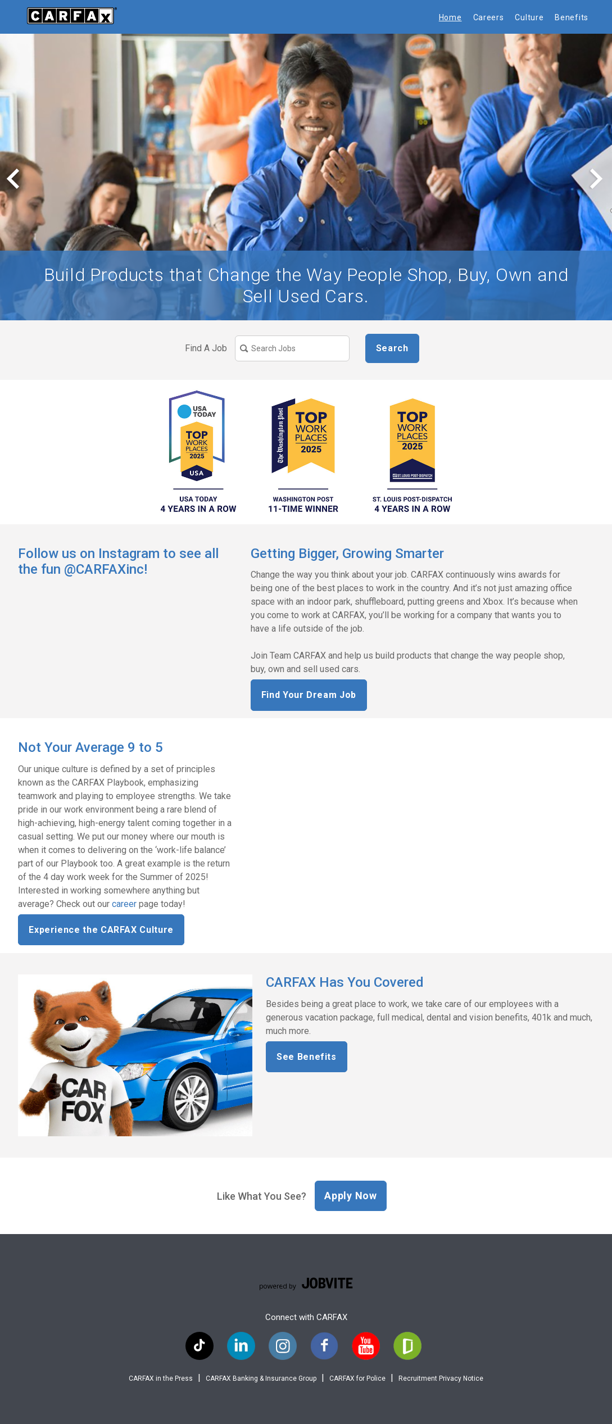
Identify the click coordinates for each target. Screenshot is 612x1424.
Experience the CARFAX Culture (101, 929)
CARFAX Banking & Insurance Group (261, 1378)
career (124, 904)
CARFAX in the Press (161, 1378)
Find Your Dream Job (308, 695)
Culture (529, 17)
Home (450, 17)
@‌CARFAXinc (104, 569)
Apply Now (350, 1195)
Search (392, 348)
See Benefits (306, 1056)
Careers (488, 17)
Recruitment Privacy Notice (440, 1378)
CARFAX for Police (357, 1378)
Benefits (571, 17)
